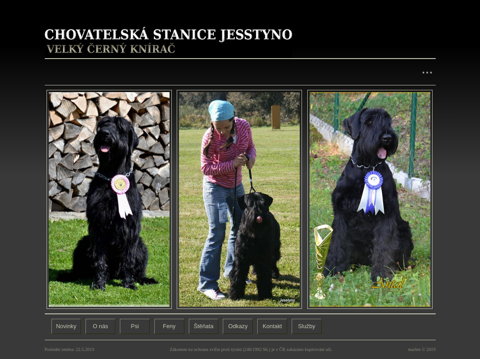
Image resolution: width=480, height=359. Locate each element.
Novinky (66, 326)
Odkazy (237, 326)
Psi (135, 326)
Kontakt (272, 326)
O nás (100, 326)
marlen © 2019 (422, 349)
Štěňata (203, 326)
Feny (169, 326)
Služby (306, 326)
